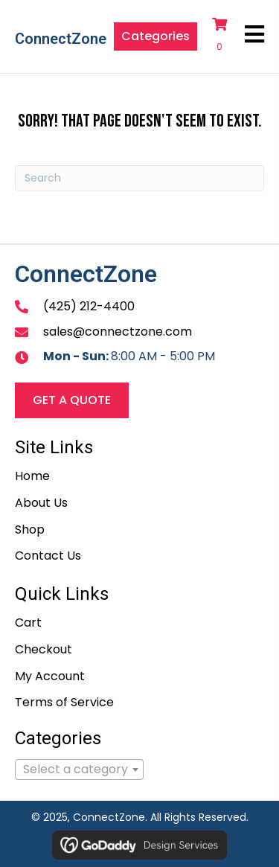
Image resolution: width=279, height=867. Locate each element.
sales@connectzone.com (117, 331)
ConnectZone (60, 39)
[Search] (139, 178)
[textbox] (79, 769)
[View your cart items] (221, 36)
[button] (155, 36)
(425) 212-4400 (89, 306)
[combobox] (79, 769)
